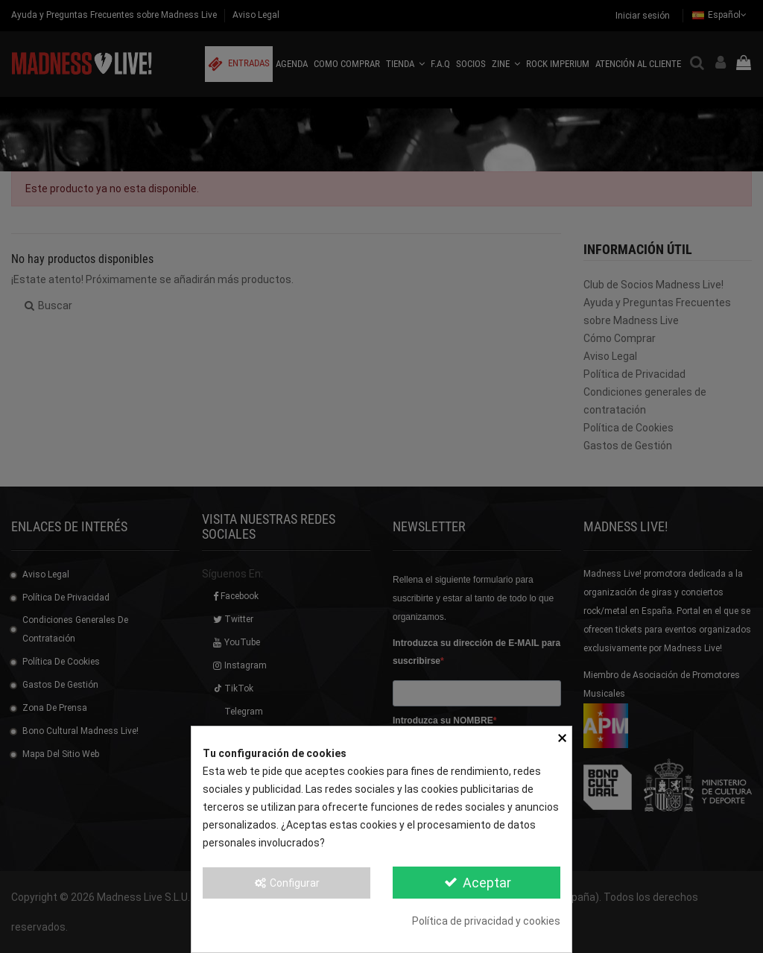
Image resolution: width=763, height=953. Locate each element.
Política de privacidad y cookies (486, 921)
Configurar (287, 883)
